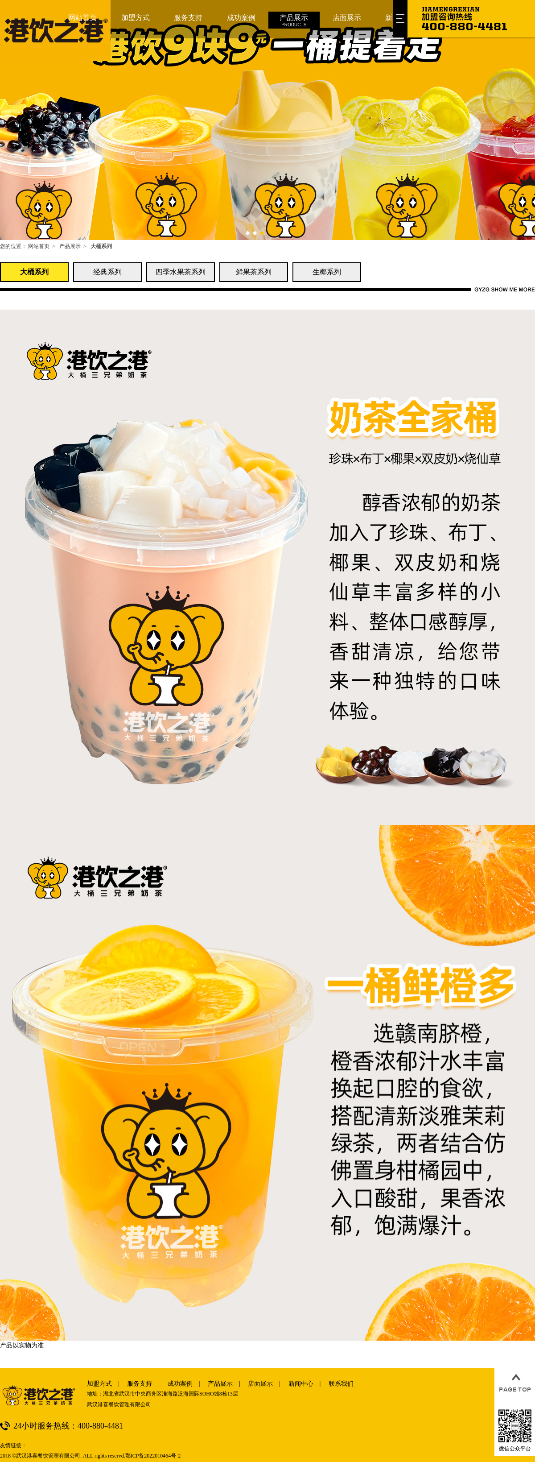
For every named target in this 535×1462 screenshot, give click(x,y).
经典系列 (107, 272)
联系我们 (341, 1383)
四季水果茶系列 (181, 272)
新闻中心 (300, 1383)
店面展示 (260, 1383)
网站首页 (38, 246)
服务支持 (139, 1383)
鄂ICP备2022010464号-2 (153, 1456)
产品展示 (70, 246)
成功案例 (180, 1383)
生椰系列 (327, 272)
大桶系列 (34, 272)
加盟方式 (99, 1383)
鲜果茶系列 (254, 272)
